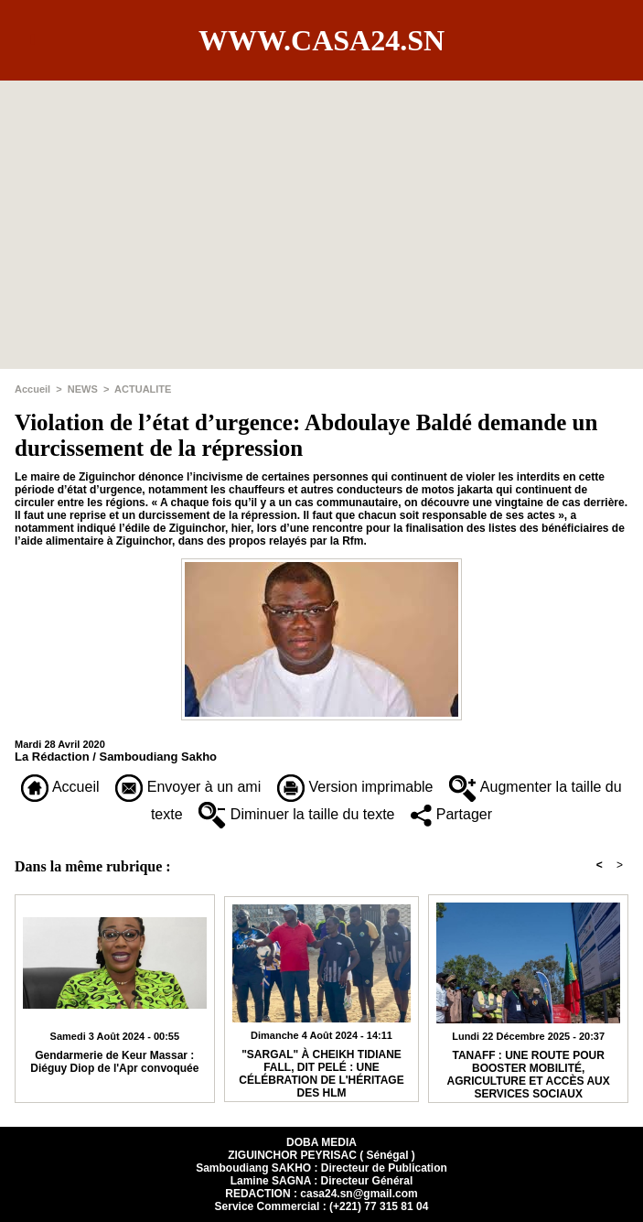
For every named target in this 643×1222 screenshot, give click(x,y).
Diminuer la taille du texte (296, 814)
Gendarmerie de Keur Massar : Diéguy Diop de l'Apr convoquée (114, 1062)
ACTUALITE (142, 389)
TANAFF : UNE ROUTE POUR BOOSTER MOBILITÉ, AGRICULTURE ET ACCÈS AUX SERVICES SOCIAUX (528, 1072)
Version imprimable (355, 787)
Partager (451, 814)
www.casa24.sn (321, 40)
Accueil (32, 389)
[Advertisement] (321, 209)
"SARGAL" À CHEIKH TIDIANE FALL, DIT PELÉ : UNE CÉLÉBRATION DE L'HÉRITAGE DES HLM (321, 1071)
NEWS (83, 389)
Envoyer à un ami (188, 787)
